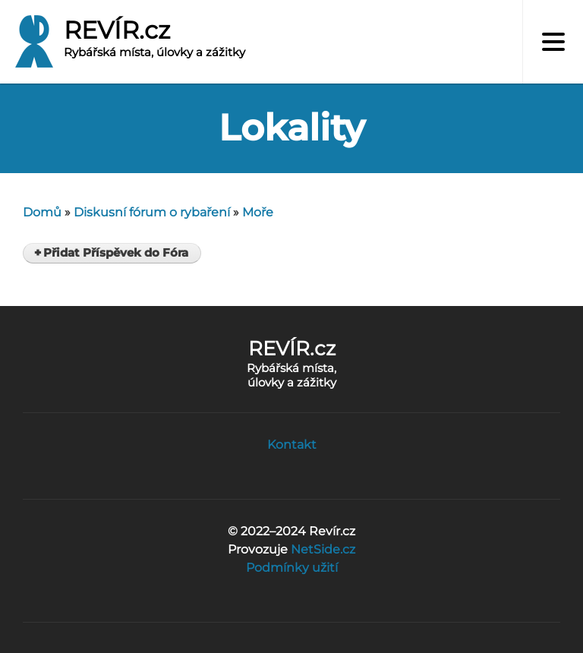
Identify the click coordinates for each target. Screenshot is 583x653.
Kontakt (292, 444)
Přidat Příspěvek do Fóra (115, 253)
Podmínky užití (292, 567)
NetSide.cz (323, 549)
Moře (257, 212)
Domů (42, 212)
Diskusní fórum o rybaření (152, 212)
